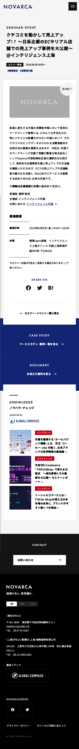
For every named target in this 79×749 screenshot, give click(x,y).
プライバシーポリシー (18, 725)
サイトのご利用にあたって (51, 725)
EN (22, 603)
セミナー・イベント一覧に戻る (42, 313)
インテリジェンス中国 (40, 204)
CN (33, 603)
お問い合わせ (39, 560)
